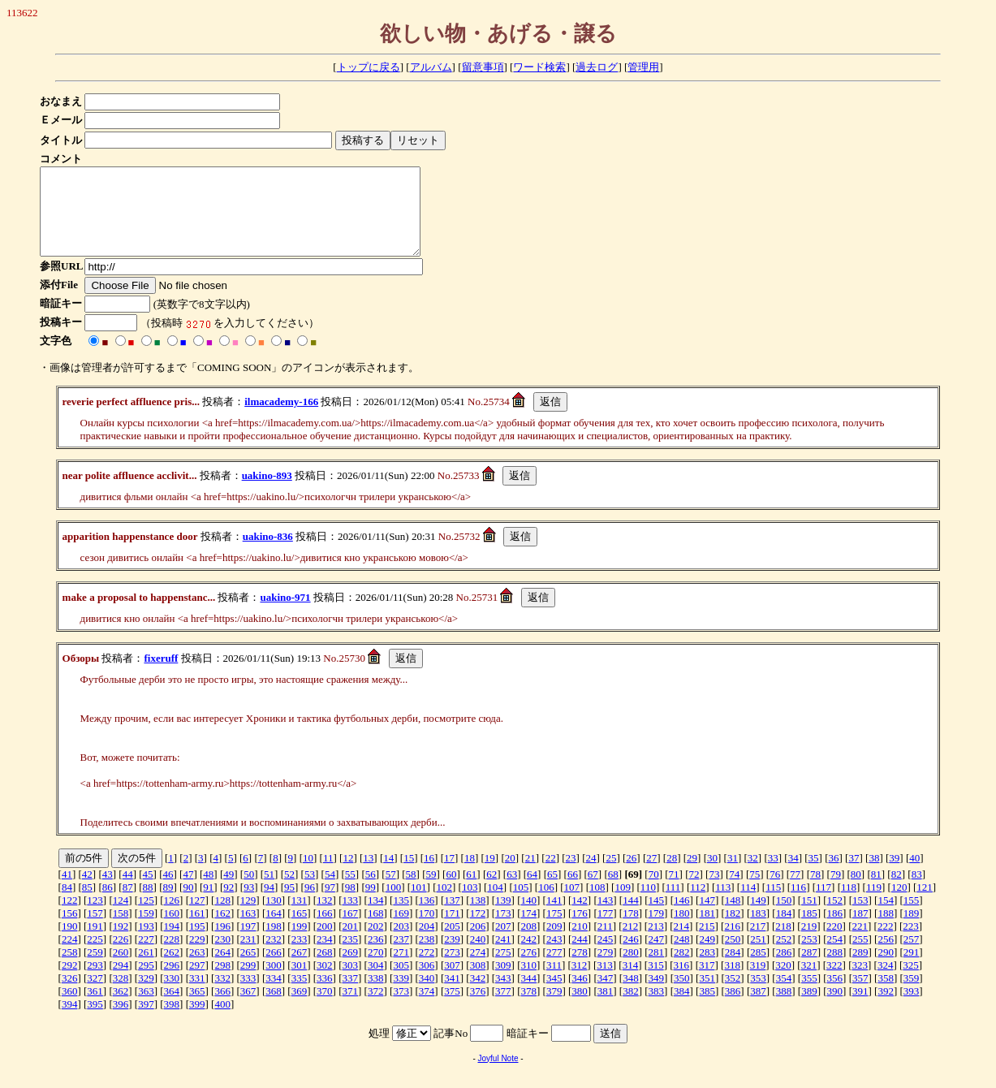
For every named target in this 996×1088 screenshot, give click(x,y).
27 (651, 875)
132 (325, 917)
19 (490, 875)
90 (188, 904)
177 (605, 930)
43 (107, 891)
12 (348, 875)
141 (554, 917)
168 (376, 930)
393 (911, 1008)
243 (554, 956)
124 (121, 917)
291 (911, 969)
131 (299, 917)
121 (924, 904)
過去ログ (597, 67)
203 (401, 943)
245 (605, 956)
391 (860, 1008)
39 (894, 875)
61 (471, 891)
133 (351, 917)
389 (809, 1008)
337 (351, 995)
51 (269, 891)
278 (579, 969)
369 (299, 1008)
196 (222, 943)
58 (411, 891)
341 (452, 995)
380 (579, 1008)
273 (452, 969)
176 (579, 930)
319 (758, 982)
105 (521, 904)
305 (401, 982)
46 (168, 891)
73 (714, 891)
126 (172, 917)
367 (248, 1008)
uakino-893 (267, 492)
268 (325, 969)
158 (121, 930)
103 (470, 904)
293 (95, 982)
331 (197, 995)
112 (697, 904)
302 (325, 982)
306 (427, 982)
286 (784, 969)
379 (554, 1008)
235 (351, 956)
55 (350, 891)
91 (208, 904)
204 (427, 943)
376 (478, 1008)
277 (554, 969)
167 (351, 930)
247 (657, 956)
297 (197, 982)
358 (885, 995)
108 (597, 904)
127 (197, 917)
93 (249, 904)
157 (95, 930)
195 (197, 943)
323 (860, 982)
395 (95, 1021)
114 (748, 904)
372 (376, 1008)
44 (128, 891)
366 (222, 1008)
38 (874, 875)
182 (733, 930)
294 (121, 982)
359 (911, 995)
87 (128, 904)
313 (605, 982)
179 (657, 930)
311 (554, 982)
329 (146, 995)
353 (758, 995)
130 (273, 917)
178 (631, 930)
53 (309, 891)
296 (172, 982)
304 (376, 982)
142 (579, 917)
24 (590, 875)
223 (911, 943)
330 (172, 995)
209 (554, 943)
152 (835, 917)
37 (853, 875)
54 (330, 891)
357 (860, 995)
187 (860, 930)
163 (248, 930)
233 (299, 956)
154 (885, 917)
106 (546, 904)
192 (121, 943)
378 (528, 1008)
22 (550, 875)
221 (860, 943)
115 (773, 904)
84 (67, 904)
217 (758, 943)
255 (860, 956)
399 (197, 1021)
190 (70, 943)
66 (572, 891)
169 (401, 930)
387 (758, 1008)
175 (554, 930)
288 (835, 969)
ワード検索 (539, 67)
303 (351, 982)
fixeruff (161, 675)
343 (503, 995)
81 (876, 891)
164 (273, 930)
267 (299, 969)
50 (249, 891)
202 (376, 943)
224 (70, 956)
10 (308, 875)
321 (809, 982)
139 (503, 917)
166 (325, 930)
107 (572, 904)
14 (388, 875)
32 (753, 875)
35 (813, 875)
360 (70, 1008)
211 (605, 943)
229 (197, 956)
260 (121, 969)
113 (723, 904)
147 (707, 917)
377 (503, 1008)
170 (427, 930)
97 (330, 904)
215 (707, 943)
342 (478, 995)
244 (579, 956)
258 (70, 969)
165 (299, 930)
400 (222, 1021)
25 (611, 875)
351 (707, 995)
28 (671, 875)
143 (605, 917)
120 (899, 904)
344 (528, 995)
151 (809, 917)
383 (657, 1008)
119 (874, 904)
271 (401, 969)
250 (733, 956)
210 (579, 943)
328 (121, 995)
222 (885, 943)
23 (571, 875)
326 (70, 995)
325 (911, 982)
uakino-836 (268, 553)
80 (856, 891)
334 (273, 995)
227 (146, 956)
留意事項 (483, 67)
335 (299, 995)
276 (528, 969)
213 (656, 943)
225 (95, 956)
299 (248, 982)
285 (758, 969)
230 (222, 956)
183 (758, 930)
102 (444, 904)
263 (197, 969)
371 (351, 1008)
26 (631, 875)
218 (783, 943)
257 (911, 956)
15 (408, 875)
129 (248, 917)
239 (452, 956)
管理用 (643, 67)
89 (168, 904)
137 (452, 917)
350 (682, 995)
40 (914, 875)
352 (733, 995)
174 (528, 930)
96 (309, 904)
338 (376, 995)
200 (325, 943)
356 (835, 995)
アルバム (431, 67)
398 (172, 1021)
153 (860, 917)
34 (793, 875)
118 (848, 904)
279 (605, 969)
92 (228, 904)
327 (95, 995)
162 (222, 930)
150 (784, 917)
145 (657, 917)
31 (732, 875)
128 (222, 917)
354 (784, 995)
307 (452, 982)
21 (530, 875)
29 (692, 875)
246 (631, 956)
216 (732, 943)
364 (172, 1008)
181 (707, 930)
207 (503, 943)
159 (146, 930)
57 (391, 891)
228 (172, 956)
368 (273, 1008)
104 (495, 904)
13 (368, 875)
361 (95, 1008)
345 (554, 995)
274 (478, 969)
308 (478, 982)
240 (478, 956)
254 (835, 956)
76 (775, 891)
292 (70, 982)
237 (401, 956)
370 (325, 1008)
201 (351, 943)
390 (835, 1008)
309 (503, 982)
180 (682, 930)
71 (674, 891)
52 (289, 891)
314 (631, 982)
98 (350, 904)
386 (733, 1008)
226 (121, 956)
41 (67, 891)
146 (682, 917)
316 (682, 982)
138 (478, 917)
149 (758, 917)
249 (707, 956)
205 (452, 943)
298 (222, 982)
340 (427, 995)
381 (605, 1008)
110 (648, 904)
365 (197, 1008)
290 (885, 969)
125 (146, 917)
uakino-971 (285, 614)
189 (911, 930)
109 (622, 904)
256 (885, 956)
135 (401, 917)
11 (328, 875)
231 (248, 956)
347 (605, 995)
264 (222, 969)
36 (834, 875)
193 (146, 943)
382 (631, 1008)
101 (419, 904)
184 (784, 930)
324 (885, 982)
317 (707, 982)
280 (631, 969)
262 (172, 969)
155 (911, 917)
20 (510, 875)
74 (734, 891)
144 (631, 917)
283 (707, 969)
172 (478, 930)
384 (682, 1008)
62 (491, 891)
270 (376, 969)
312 (579, 982)
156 (70, 930)
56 (370, 891)
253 (809, 956)
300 (273, 982)
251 (758, 956)
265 (248, 969)
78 (815, 891)
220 (834, 943)
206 (478, 943)
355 (809, 995)
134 (376, 917)
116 (798, 904)
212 (631, 943)
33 (773, 875)
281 (657, 969)
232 (273, 956)
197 (248, 943)
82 (896, 891)
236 (376, 956)
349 (657, 995)
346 (579, 995)
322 (834, 982)
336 (325, 995)
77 (795, 891)
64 (532, 891)
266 (273, 969)
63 (512, 891)
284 (733, 969)
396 (121, 1021)
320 (783, 982)
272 (427, 969)
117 (823, 904)
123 (95, 917)
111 (673, 904)
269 (351, 969)
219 (809, 943)
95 (289, 904)
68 (613, 891)
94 (269, 904)
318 (732, 982)
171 (452, 930)
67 (593, 891)
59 (430, 891)
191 (95, 943)
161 (197, 930)
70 (654, 891)
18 (469, 875)
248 (682, 956)
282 (682, 969)
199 (299, 943)
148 (733, 917)
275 (503, 969)
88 (148, 904)
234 (325, 956)
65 (552, 891)
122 (70, 917)
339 (401, 995)
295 (146, 982)
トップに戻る (368, 67)
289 (860, 969)
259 (95, 969)
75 (754, 891)
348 (631, 995)
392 (885, 1008)
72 (693, 891)
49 (228, 891)
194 (172, 943)
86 (107, 904)
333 (248, 995)
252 (784, 956)
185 (809, 930)
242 (528, 956)
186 (835, 930)
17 (449, 875)
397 (146, 1021)
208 (528, 943)
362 (121, 1008)
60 (451, 891)
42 (87, 891)
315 (656, 982)
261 (146, 969)
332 (222, 995)
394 (70, 1021)
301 (299, 982)
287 (809, 969)
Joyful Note (497, 1075)
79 (835, 891)
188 (885, 930)
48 (208, 891)
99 (370, 904)
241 (503, 956)
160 (172, 930)
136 (427, 917)
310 (528, 982)
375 (452, 1008)
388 (784, 1008)
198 (273, 943)
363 (146, 1008)
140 (528, 917)
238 (427, 956)
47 (188, 891)
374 (427, 1008)
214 (682, 943)
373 (401, 1008)
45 (148, 891)
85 (87, 904)
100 (394, 904)
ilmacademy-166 (281, 418)
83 (917, 891)
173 (503, 930)
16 (429, 875)
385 (707, 1008)
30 (712, 875)
